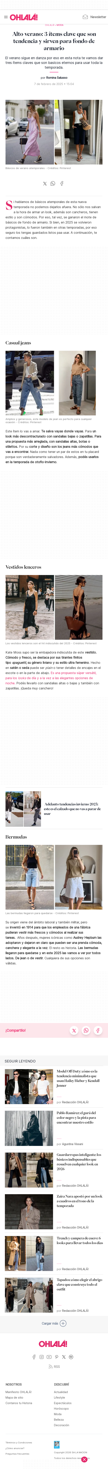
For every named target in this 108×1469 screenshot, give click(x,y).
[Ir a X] (65, 1359)
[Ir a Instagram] (43, 1359)
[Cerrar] (84, 1459)
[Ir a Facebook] (35, 1359)
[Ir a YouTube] (50, 1359)
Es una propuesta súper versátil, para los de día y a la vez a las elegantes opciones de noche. (51, 678)
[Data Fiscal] (57, 1446)
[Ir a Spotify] (72, 1359)
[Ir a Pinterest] (58, 1359)
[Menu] (6, 17)
